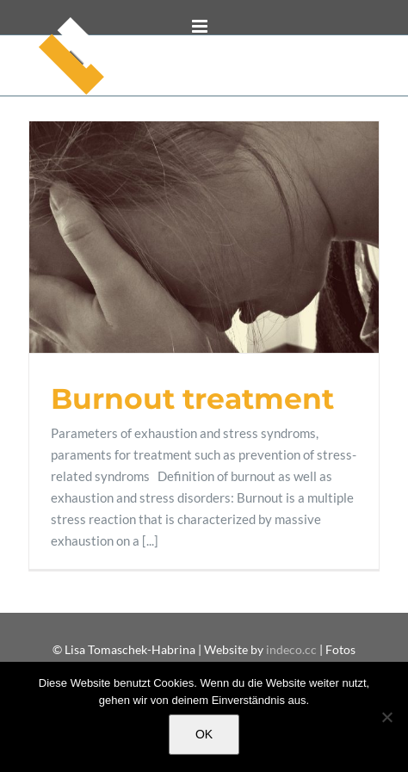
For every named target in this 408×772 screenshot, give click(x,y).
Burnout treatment (192, 398)
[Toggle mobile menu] (201, 26)
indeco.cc (292, 649)
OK (204, 734)
